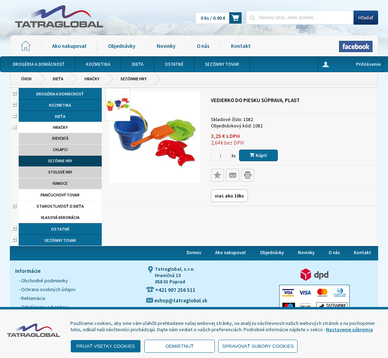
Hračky (92, 78)
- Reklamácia (32, 298)
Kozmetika (60, 105)
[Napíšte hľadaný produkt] (299, 17)
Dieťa (58, 78)
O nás (203, 46)
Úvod (26, 78)
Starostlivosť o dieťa (60, 206)
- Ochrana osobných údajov (47, 289)
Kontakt (241, 46)
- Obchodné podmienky (43, 280)
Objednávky (121, 46)
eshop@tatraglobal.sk (176, 300)
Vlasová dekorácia (60, 217)
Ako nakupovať (69, 46)
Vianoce (60, 183)
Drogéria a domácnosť (60, 93)
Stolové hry (60, 172)
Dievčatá (60, 138)
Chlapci (60, 149)
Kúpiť (258, 155)
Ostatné (60, 229)
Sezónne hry (133, 78)
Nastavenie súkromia (349, 329)
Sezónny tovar (60, 240)
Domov (194, 253)
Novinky (166, 46)
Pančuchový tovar (60, 194)
